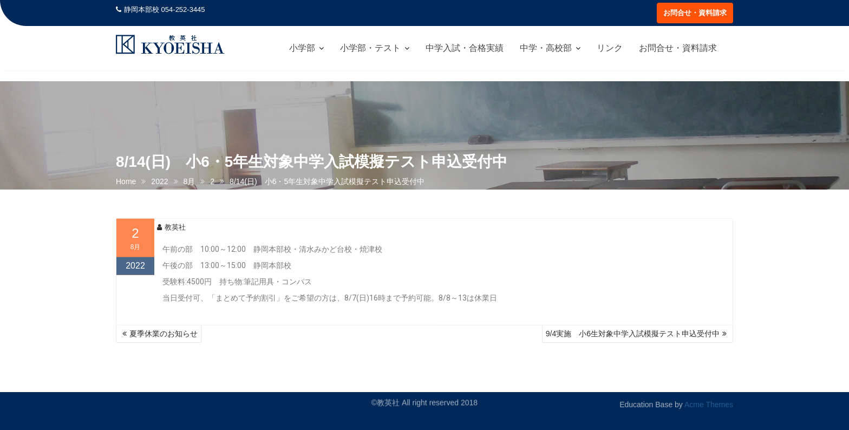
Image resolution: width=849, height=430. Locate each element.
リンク (610, 48)
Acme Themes (708, 402)
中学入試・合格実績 (465, 48)
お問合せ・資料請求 (695, 13)
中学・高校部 (546, 48)
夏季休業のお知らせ (163, 333)
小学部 (302, 48)
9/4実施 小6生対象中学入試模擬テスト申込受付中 (633, 333)
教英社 (171, 234)
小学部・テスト (370, 48)
